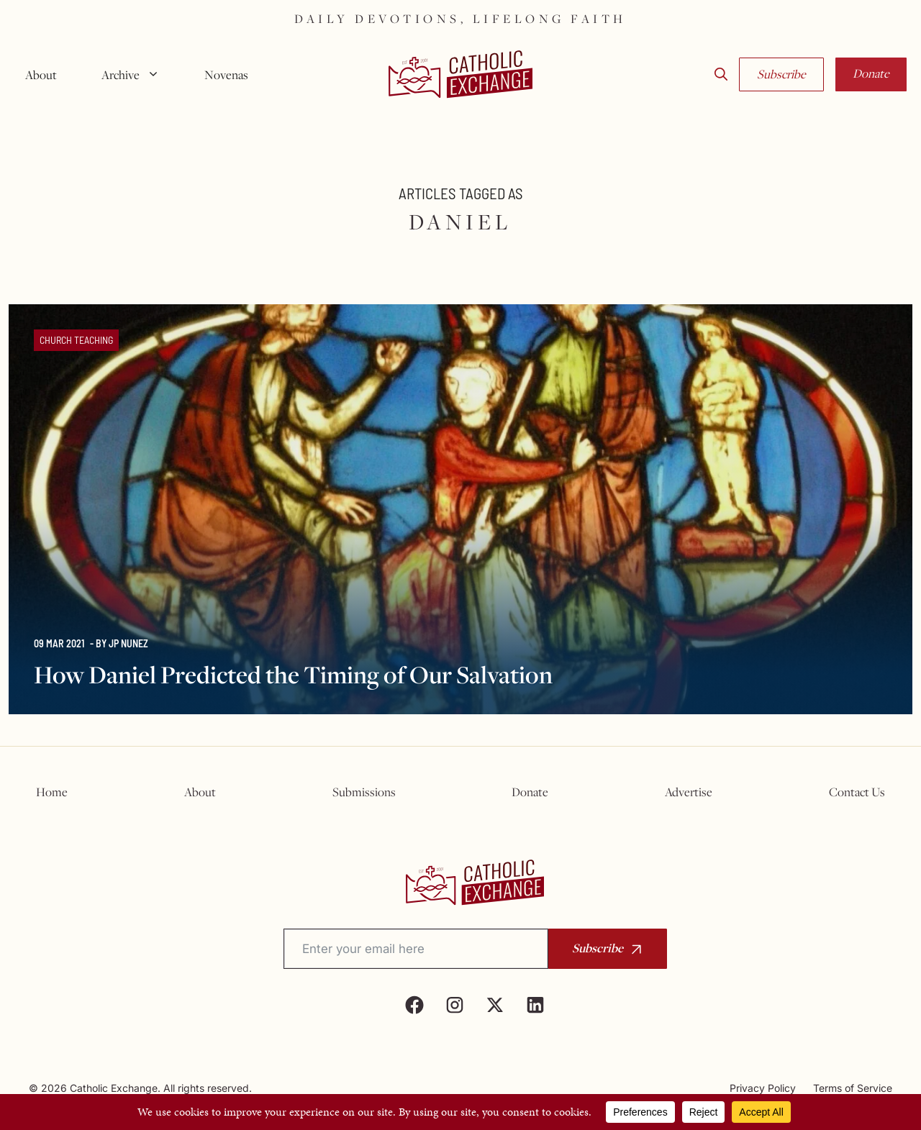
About (41, 75)
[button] (721, 74)
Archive (136, 74)
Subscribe (781, 74)
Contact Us (857, 792)
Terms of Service (852, 1088)
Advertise (688, 792)
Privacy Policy (763, 1088)
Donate (871, 73)
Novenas (226, 75)
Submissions (364, 792)
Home (52, 792)
